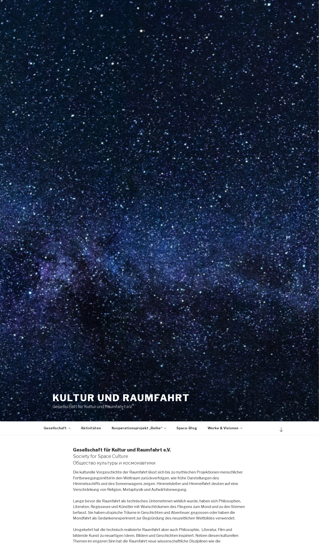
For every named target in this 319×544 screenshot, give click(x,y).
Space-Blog (186, 428)
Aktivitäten (91, 428)
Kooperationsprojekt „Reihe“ (139, 428)
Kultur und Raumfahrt (121, 397)
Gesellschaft (57, 428)
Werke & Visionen (225, 428)
